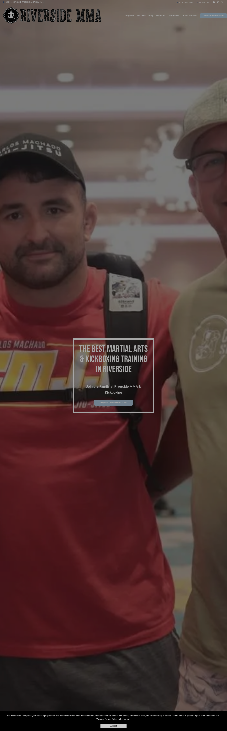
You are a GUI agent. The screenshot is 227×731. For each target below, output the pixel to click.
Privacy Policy (111, 719)
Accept (113, 726)
